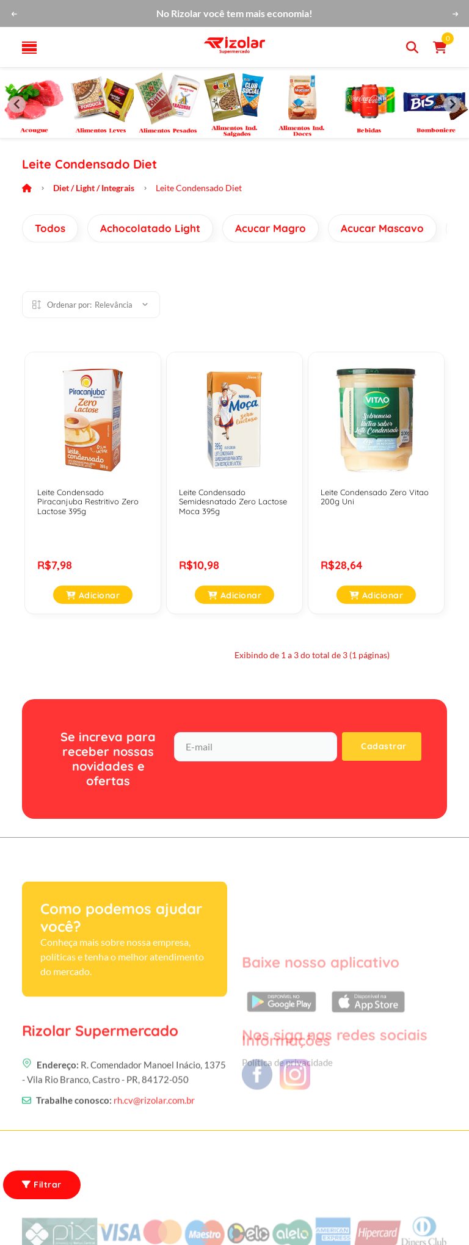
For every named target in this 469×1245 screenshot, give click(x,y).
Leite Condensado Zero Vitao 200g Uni (375, 497)
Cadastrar (384, 746)
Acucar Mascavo (382, 228)
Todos (50, 228)
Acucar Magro (270, 228)
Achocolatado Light (150, 228)
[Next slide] (451, 104)
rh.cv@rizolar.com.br (154, 1124)
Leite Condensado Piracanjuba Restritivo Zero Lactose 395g (88, 501)
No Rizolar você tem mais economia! (234, 13)
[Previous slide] (17, 104)
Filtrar (42, 1184)
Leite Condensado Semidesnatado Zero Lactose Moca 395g (233, 501)
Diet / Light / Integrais (93, 188)
